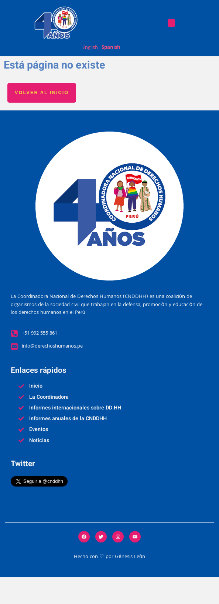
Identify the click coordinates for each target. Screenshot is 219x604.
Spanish (111, 48)
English (90, 48)
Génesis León (130, 584)
